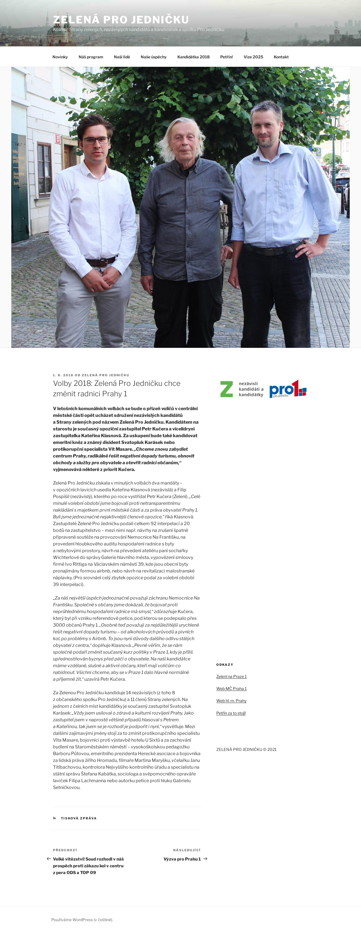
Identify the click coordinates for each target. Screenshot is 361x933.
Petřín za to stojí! (231, 713)
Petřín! (226, 56)
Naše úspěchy (154, 56)
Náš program (91, 56)
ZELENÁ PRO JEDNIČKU (121, 20)
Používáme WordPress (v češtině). (82, 919)
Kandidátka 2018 (193, 56)
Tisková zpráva (79, 818)
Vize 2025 (253, 56)
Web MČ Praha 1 (231, 688)
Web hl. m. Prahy (231, 700)
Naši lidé (122, 56)
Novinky (60, 56)
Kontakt (281, 56)
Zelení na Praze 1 (231, 676)
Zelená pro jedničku (105, 375)
